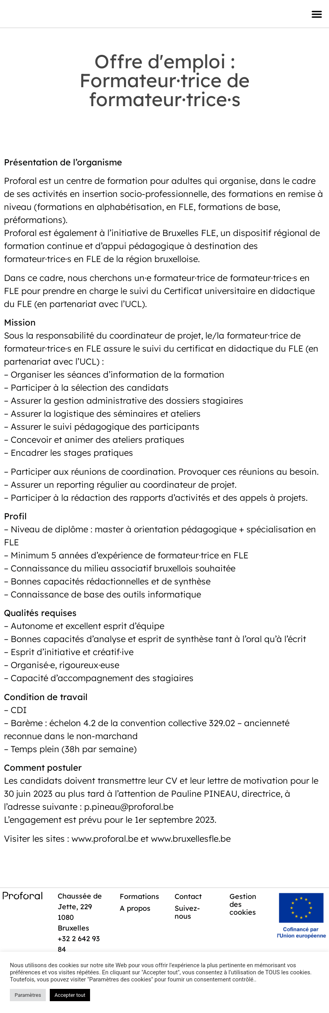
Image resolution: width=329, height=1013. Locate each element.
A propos (135, 908)
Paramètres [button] (28, 995)
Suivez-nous (187, 912)
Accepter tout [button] (70, 995)
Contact (188, 896)
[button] (316, 14)
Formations (140, 896)
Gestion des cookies (243, 904)
